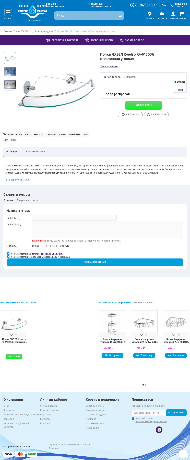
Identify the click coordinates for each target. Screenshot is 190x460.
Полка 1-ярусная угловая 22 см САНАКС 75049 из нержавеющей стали (176, 341)
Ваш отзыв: (13, 229)
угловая (10, 142)
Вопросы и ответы (28, 204)
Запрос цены (143, 105)
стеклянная (76, 135)
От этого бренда (143, 302)
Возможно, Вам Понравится (114, 302)
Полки (46, 142)
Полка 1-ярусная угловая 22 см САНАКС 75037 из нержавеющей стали (144, 341)
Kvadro (41, 135)
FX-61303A (57, 135)
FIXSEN (26, 135)
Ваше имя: (12, 222)
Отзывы (8, 204)
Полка (12, 135)
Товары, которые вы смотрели (18, 302)
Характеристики (40, 155)
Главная (7, 31)
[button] (143, 385)
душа (70, 142)
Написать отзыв (109, 66)
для (59, 142)
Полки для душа (44, 31)
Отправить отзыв (95, 268)
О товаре (13, 155)
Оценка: (11, 252)
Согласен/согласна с (150, 420)
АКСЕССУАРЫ (23, 31)
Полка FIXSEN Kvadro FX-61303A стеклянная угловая (14, 341)
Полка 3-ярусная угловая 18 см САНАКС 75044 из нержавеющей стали (112, 341)
